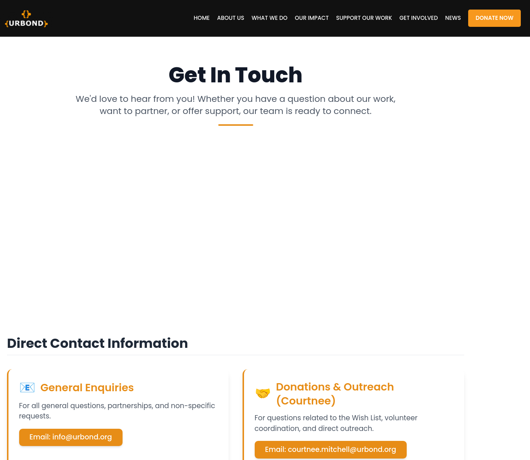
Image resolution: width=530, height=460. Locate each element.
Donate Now (494, 18)
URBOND (37, 18)
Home (201, 18)
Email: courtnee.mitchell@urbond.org (330, 449)
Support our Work (364, 18)
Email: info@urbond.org (70, 437)
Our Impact (312, 18)
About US (230, 18)
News (453, 18)
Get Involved (418, 18)
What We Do (270, 18)
